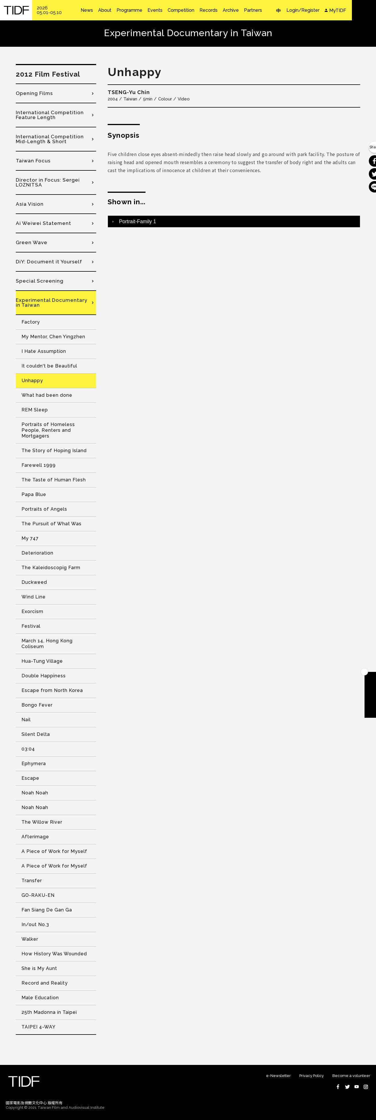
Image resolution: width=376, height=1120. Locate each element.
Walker (30, 939)
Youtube (356, 1086)
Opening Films (34, 93)
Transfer (32, 880)
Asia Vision (30, 204)
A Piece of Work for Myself (54, 851)
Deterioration (37, 553)
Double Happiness (44, 675)
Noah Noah (35, 793)
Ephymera (34, 763)
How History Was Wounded (54, 953)
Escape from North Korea (52, 690)
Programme (129, 10)
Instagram (365, 1086)
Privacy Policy (311, 1076)
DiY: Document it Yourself (49, 262)
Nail (26, 719)
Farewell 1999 (39, 465)
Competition (181, 10)
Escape (30, 778)
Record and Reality (45, 983)
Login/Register (302, 10)
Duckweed (34, 582)
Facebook (338, 1086)
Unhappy (32, 380)
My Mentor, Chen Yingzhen (53, 336)
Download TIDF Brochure (370, 689)
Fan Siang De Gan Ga (47, 910)
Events (155, 10)
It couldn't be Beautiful (49, 366)
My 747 (30, 538)
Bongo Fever (37, 705)
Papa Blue (34, 494)
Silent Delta (36, 734)
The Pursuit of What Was (52, 523)
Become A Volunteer (370, 700)
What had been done (47, 395)
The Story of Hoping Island (54, 450)
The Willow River (42, 822)
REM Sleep (35, 410)
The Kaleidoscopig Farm (51, 567)
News (87, 10)
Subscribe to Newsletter (370, 712)
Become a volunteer (351, 1076)
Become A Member (370, 677)
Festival (31, 626)
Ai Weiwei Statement (43, 223)
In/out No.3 (35, 924)
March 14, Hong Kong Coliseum (47, 643)
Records (208, 10)
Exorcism (32, 611)
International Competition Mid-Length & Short (50, 139)
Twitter (347, 1086)
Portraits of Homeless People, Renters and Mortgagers (48, 430)
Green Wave (31, 242)
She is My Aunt (39, 968)
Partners (253, 10)
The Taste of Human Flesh (54, 480)
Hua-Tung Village (42, 661)
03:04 (28, 749)
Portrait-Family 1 (137, 221)
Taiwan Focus (33, 161)
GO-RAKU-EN (38, 895)
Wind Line (34, 597)
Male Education (40, 997)
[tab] (234, 221)
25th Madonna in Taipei (49, 1012)
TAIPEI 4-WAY (39, 1027)
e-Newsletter (278, 1076)
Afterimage (35, 836)
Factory (31, 322)
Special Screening (39, 281)
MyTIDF (337, 10)
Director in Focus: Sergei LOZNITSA (48, 182)
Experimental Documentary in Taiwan (51, 302)
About (104, 10)
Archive (231, 10)
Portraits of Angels (44, 509)
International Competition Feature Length (50, 115)
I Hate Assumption (44, 351)
